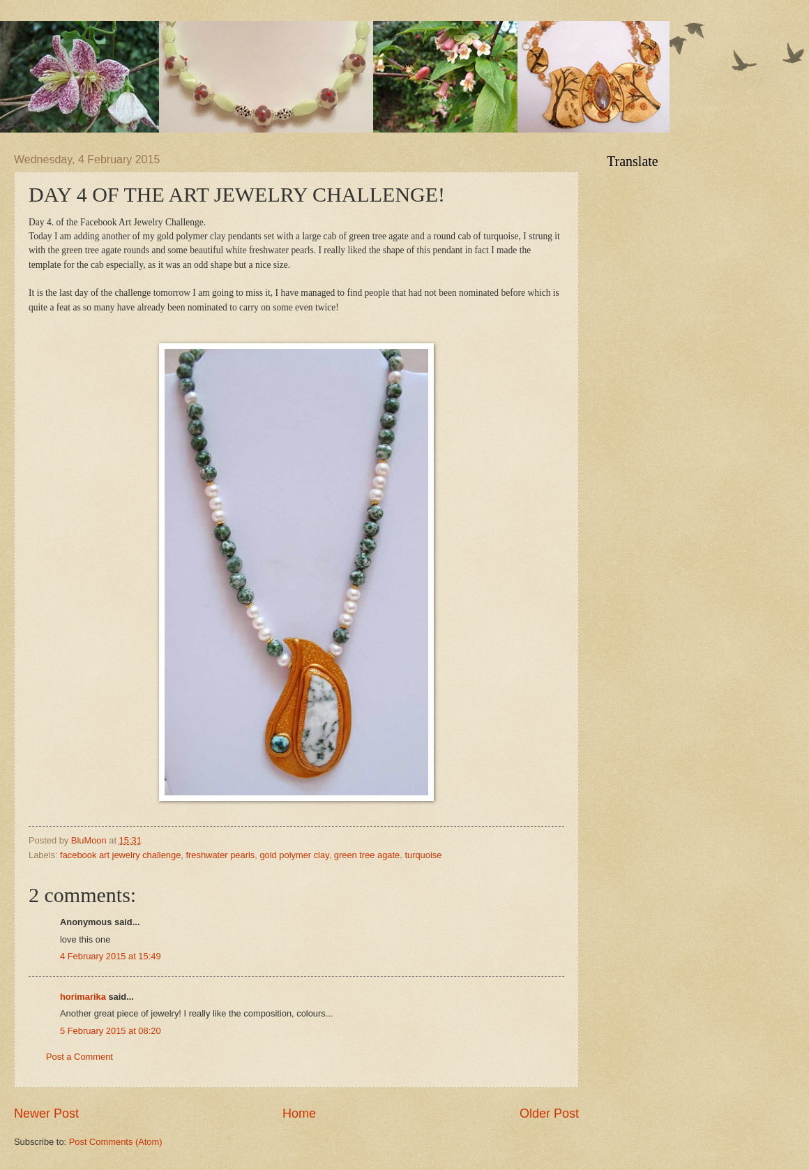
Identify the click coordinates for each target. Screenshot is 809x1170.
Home (299, 1113)
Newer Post (46, 1113)
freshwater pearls (220, 855)
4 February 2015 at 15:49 (110, 956)
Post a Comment (79, 1056)
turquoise (422, 855)
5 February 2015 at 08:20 (110, 1031)
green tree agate (367, 855)
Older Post (549, 1113)
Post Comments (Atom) (115, 1142)
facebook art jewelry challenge (120, 855)
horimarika (83, 996)
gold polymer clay (293, 855)
